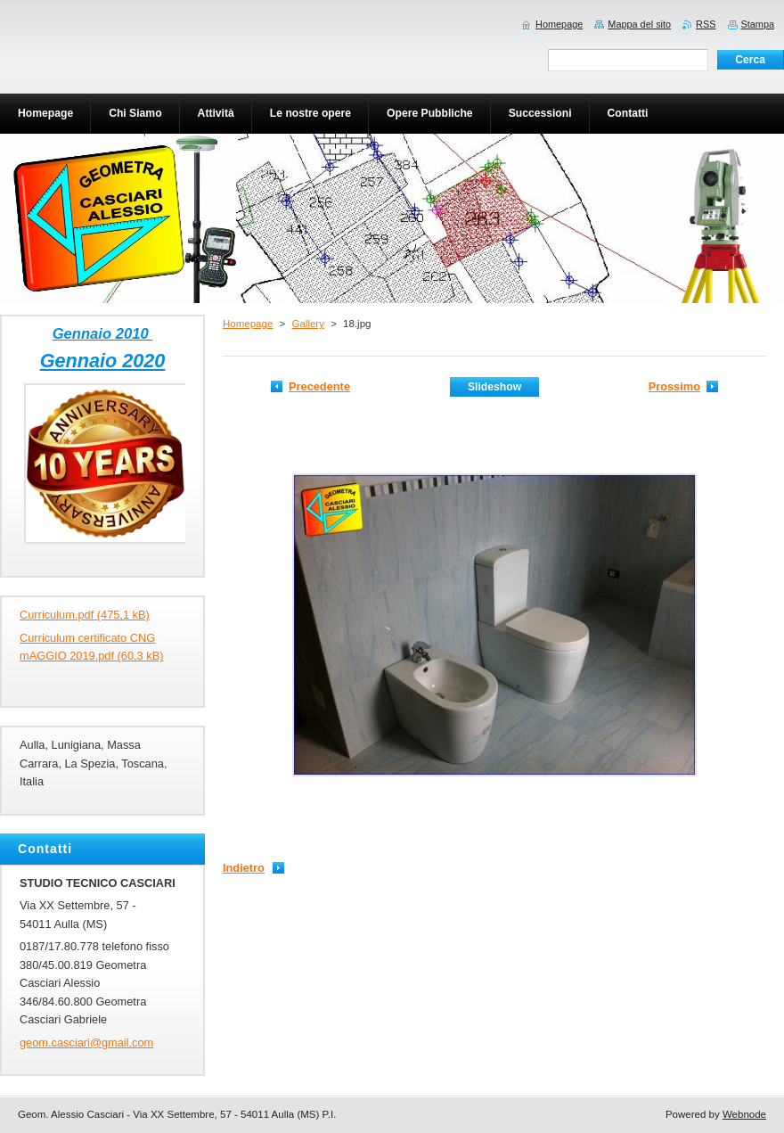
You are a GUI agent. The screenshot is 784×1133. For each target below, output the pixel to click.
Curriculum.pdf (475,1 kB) (85, 614)
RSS (705, 24)
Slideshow (494, 387)
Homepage (248, 323)
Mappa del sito (639, 24)
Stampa (757, 24)
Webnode (744, 1114)
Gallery (307, 323)
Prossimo (674, 386)
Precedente (319, 386)
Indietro (244, 867)
